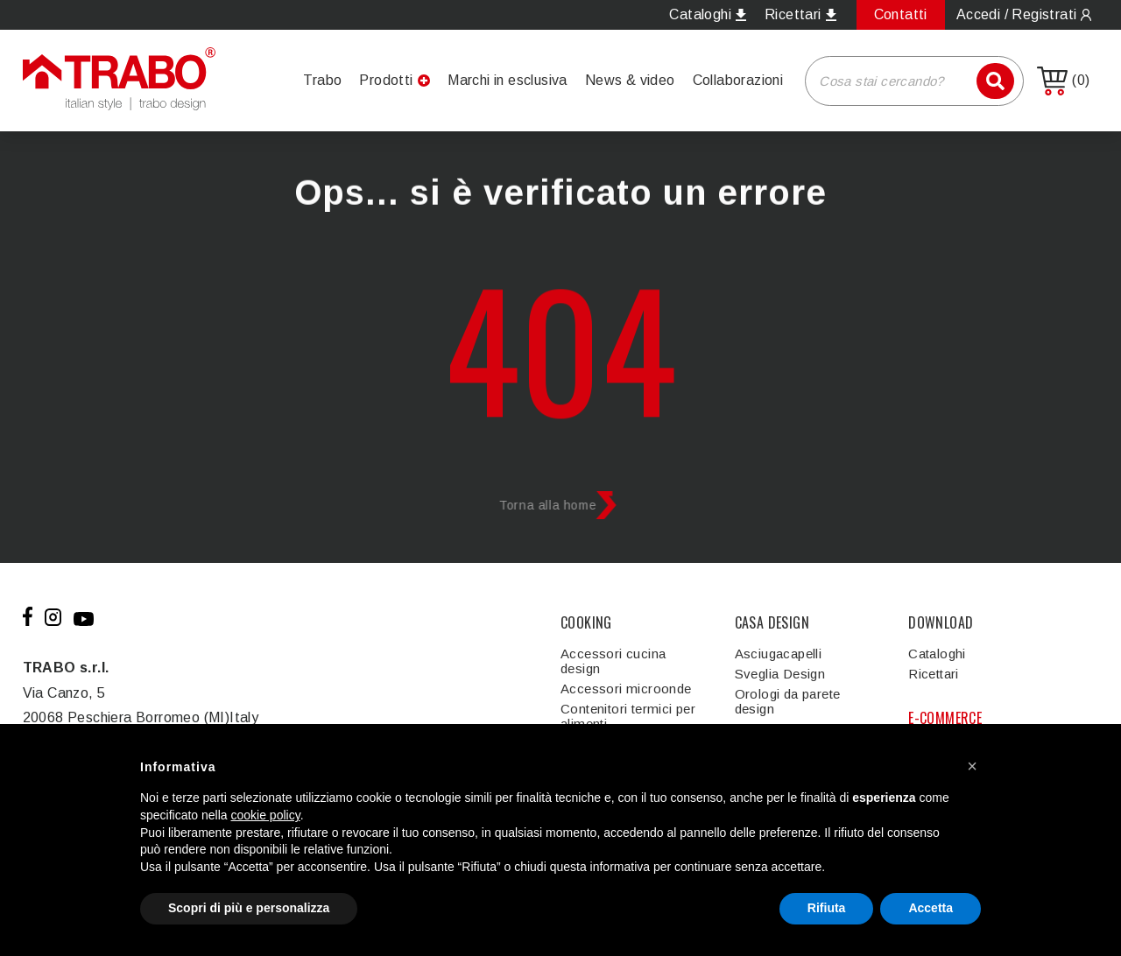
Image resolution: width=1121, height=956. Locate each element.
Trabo (322, 80)
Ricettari (933, 673)
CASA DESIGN (772, 622)
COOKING (586, 622)
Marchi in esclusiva (508, 80)
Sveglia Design (780, 673)
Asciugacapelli (778, 653)
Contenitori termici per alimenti (627, 716)
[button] (972, 766)
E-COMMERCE (945, 717)
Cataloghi (937, 653)
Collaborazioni (738, 80)
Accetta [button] (930, 908)
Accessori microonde (626, 688)
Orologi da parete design (788, 701)
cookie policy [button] (265, 815)
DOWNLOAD (940, 622)
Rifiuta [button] (826, 908)
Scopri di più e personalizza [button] (248, 908)
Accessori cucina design (613, 661)
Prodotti (385, 80)
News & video (630, 80)
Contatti (900, 14)
